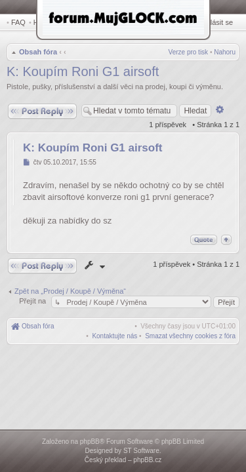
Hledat (45, 22)
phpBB (90, 441)
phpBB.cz (147, 459)
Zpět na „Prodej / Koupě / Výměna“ (70, 292)
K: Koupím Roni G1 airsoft (83, 73)
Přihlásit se (218, 22)
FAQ (18, 22)
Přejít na (33, 302)
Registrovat (180, 22)
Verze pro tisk (189, 53)
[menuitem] (190, 337)
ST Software (141, 450)
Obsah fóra (36, 53)
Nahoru (225, 53)
